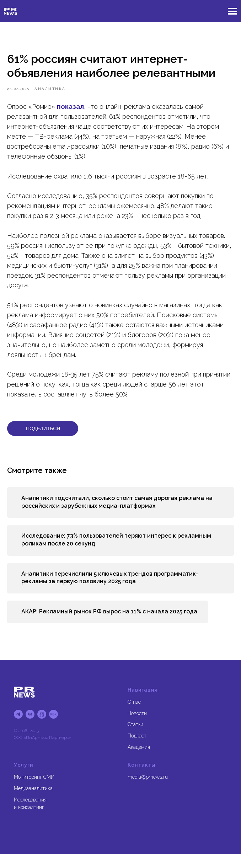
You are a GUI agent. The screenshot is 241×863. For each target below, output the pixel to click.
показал (70, 111)
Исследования (30, 808)
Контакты (142, 774)
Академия (139, 755)
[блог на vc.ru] (41, 723)
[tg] (18, 723)
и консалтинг (29, 816)
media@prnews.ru (148, 786)
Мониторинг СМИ (34, 786)
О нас (134, 710)
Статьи (135, 733)
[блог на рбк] (53, 723)
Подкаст (137, 744)
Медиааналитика (33, 797)
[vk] (30, 723)
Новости (137, 722)
